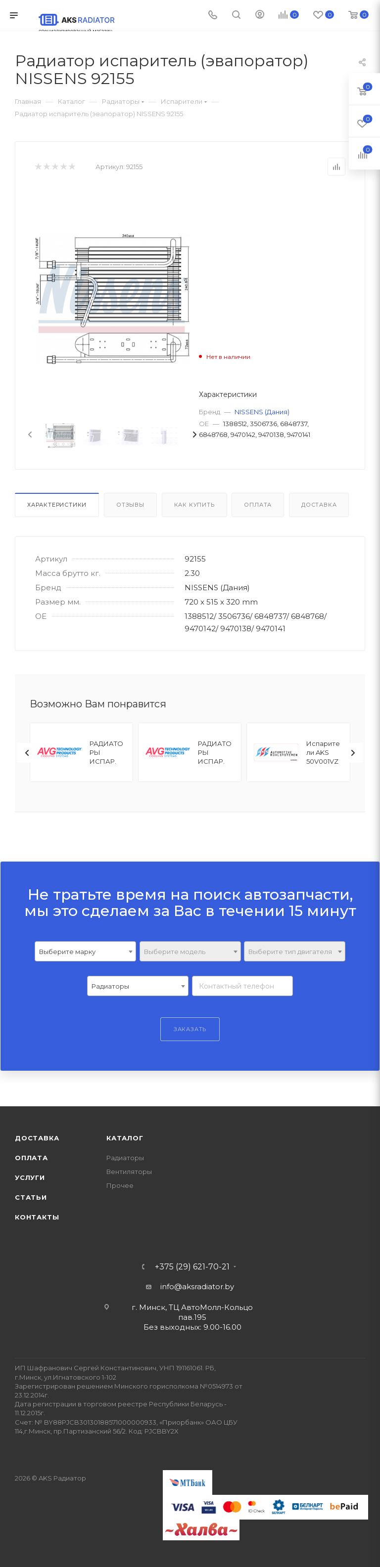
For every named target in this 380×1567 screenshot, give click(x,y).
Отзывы (130, 504)
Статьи (31, 1197)
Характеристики (57, 504)
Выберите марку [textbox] (67, 952)
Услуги (30, 1177)
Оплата (258, 504)
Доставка (318, 504)
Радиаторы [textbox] (110, 986)
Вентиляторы (129, 1171)
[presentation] (29, 435)
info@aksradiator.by (197, 1286)
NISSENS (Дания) (262, 412)
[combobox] (85, 951)
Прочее (120, 1185)
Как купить (194, 504)
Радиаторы (125, 1158)
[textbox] (190, 952)
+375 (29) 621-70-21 (192, 1267)
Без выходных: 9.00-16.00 (192, 1327)
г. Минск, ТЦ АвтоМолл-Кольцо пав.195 (192, 1312)
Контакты (37, 1217)
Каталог (124, 1138)
